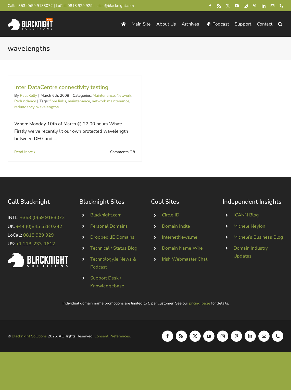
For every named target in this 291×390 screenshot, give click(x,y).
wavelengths (47, 106)
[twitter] (228, 6)
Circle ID (170, 223)
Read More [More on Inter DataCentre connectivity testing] (23, 151)
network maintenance (110, 101)
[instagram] (246, 6)
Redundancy (25, 101)
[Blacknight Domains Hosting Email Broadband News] (30, 21)
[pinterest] (255, 6)
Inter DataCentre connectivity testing (61, 87)
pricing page (199, 311)
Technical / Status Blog (113, 256)
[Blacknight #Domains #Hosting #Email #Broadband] (38, 263)
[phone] (281, 6)
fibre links (57, 101)
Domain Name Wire (182, 256)
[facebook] (210, 6)
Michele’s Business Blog (258, 245)
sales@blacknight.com (115, 5)
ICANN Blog (246, 223)
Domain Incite (176, 234)
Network (124, 95)
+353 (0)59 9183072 (34, 5)
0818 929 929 (80, 5)
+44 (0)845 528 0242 (39, 235)
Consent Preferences (112, 344)
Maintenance (104, 95)
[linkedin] (263, 6)
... (55, 139)
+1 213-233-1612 (35, 252)
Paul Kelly (28, 95)
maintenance (79, 101)
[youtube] (237, 6)
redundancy (24, 106)
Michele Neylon (249, 234)
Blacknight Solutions (29, 344)
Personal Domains (109, 234)
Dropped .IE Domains (112, 245)
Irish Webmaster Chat (184, 267)
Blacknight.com (105, 223)
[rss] (219, 6)
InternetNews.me (179, 245)
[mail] (272, 6)
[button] (280, 24)
